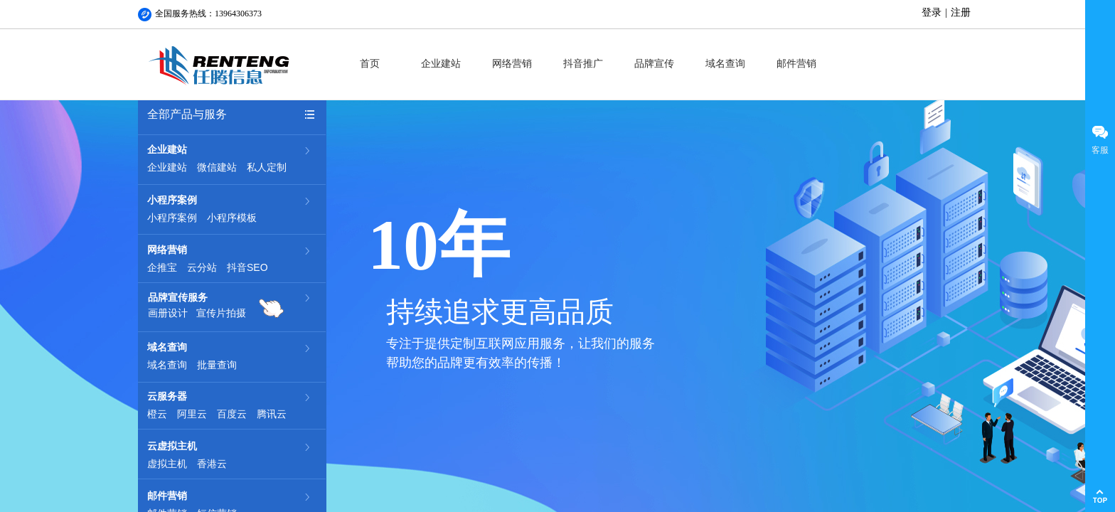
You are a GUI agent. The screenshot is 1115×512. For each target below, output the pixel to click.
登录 (931, 12)
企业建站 (441, 63)
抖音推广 (583, 63)
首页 (370, 63)
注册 (961, 12)
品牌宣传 (654, 63)
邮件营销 (796, 63)
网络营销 (512, 63)
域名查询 (725, 63)
